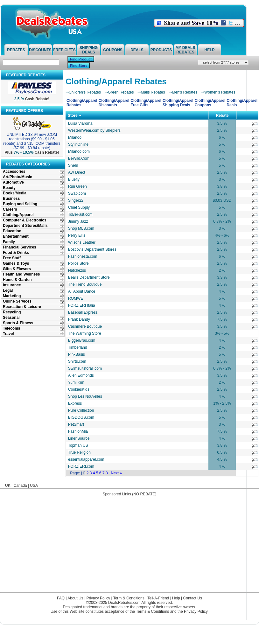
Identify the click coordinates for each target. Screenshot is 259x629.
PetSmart (76, 424)
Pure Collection (81, 410)
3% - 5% (222, 333)
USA (34, 485)
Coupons (112, 50)
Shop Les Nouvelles (85, 396)
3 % (222, 179)
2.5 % (222, 130)
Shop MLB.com (81, 228)
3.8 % (222, 186)
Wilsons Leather (81, 242)
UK (7, 485)
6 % (222, 137)
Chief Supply (79, 207)
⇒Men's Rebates (183, 92)
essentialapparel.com (86, 459)
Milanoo (74, 137)
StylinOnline (78, 144)
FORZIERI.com (81, 466)
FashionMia (78, 431)
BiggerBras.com (81, 340)
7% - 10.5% (23, 152)
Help (209, 50)
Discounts (40, 50)
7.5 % (222, 319)
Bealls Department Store (89, 277)
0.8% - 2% (222, 221)
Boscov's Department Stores (92, 249)
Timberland (77, 347)
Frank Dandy (79, 319)
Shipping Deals (89, 49)
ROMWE (75, 298)
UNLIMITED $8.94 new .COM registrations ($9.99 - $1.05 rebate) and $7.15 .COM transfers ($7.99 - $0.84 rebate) (31, 141)
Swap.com (77, 193)
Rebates (16, 50)
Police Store (78, 263)
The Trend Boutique (85, 284)
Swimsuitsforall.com (85, 368)
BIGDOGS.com (81, 417)
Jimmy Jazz (78, 221)
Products (161, 50)
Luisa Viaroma (80, 123)
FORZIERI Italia (81, 305)
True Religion (79, 452)
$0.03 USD (222, 200)
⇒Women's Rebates (218, 92)
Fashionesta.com (82, 256)
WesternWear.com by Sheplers (94, 130)
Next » (116, 473)
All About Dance (81, 291)
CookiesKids (78, 389)
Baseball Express (83, 312)
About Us (75, 598)
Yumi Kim (76, 382)
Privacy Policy (98, 598)
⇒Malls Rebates (151, 92)
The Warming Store (84, 333)
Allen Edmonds (81, 375)
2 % (222, 270)
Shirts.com (77, 361)
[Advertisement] (129, 547)
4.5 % (222, 459)
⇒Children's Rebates (83, 92)
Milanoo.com (79, 151)
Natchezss (77, 270)
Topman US (78, 445)
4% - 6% (222, 235)
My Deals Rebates (185, 49)
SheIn (73, 165)
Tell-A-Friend (158, 598)
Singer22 (75, 200)
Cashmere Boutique (85, 326)
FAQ (61, 598)
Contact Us (192, 598)
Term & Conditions (128, 598)
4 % (222, 291)
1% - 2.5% (222, 403)
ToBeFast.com (80, 214)
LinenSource (78, 438)
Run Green (77, 186)
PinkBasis (76, 354)
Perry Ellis (76, 235)
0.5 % (222, 452)
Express (75, 403)
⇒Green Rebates (119, 92)
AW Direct (76, 172)
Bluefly (74, 179)
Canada (20, 485)
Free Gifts (64, 50)
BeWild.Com (78, 158)
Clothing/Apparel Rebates (116, 81)
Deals (137, 50)
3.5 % (222, 123)
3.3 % (222, 277)
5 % (222, 144)
